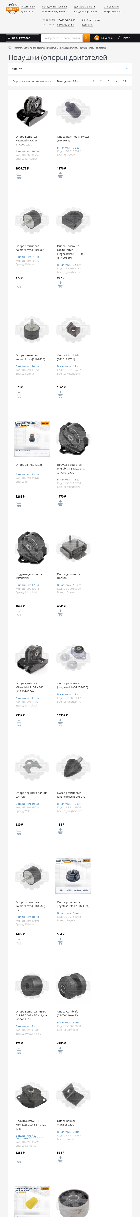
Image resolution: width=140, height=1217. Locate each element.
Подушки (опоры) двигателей (92, 47)
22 (124, 81)
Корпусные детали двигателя (63, 47)
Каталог (18, 47)
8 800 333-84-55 (65, 24)
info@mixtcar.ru (91, 20)
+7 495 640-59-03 (66, 20)
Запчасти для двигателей (36, 47)
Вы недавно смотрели (68, 1068)
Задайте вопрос (112, 1090)
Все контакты (125, 1139)
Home (10, 47)
